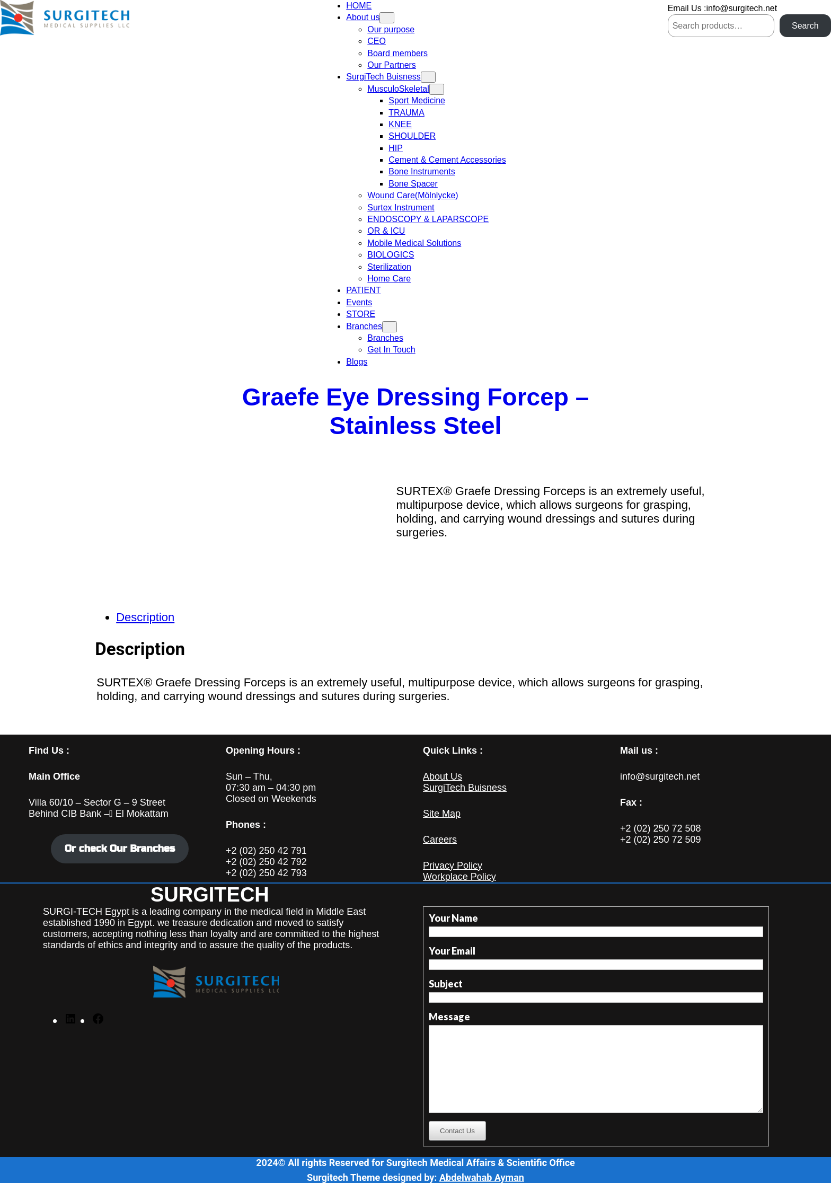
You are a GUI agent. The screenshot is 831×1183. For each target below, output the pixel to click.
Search (805, 25)
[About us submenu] (386, 17)
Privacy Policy (452, 865)
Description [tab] (145, 617)
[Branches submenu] (389, 326)
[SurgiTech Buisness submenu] (428, 77)
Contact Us (457, 1131)
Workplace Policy (459, 876)
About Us (442, 776)
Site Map (442, 813)
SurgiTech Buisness (465, 787)
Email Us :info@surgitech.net (722, 8)
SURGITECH (210, 895)
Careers (440, 839)
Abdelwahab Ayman (481, 1177)
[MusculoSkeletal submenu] (436, 89)
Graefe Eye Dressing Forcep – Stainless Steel (415, 411)
